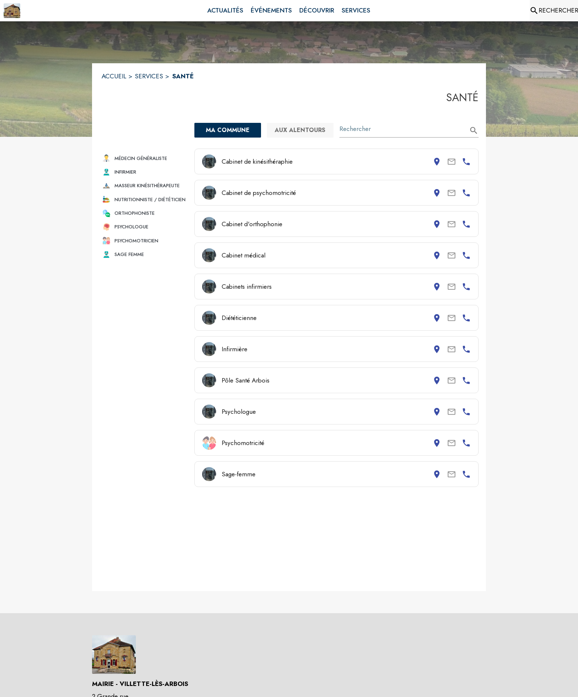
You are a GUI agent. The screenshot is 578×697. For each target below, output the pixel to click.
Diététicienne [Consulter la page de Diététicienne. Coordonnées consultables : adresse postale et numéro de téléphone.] (239, 317)
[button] (145, 158)
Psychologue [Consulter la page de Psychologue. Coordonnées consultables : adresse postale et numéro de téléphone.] (239, 411)
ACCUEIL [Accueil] (114, 76)
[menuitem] (225, 10)
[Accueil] (12, 10)
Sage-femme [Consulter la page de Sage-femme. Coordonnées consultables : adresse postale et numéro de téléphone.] (238, 474)
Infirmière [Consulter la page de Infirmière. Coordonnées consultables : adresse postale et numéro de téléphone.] (234, 349)
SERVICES (149, 76)
